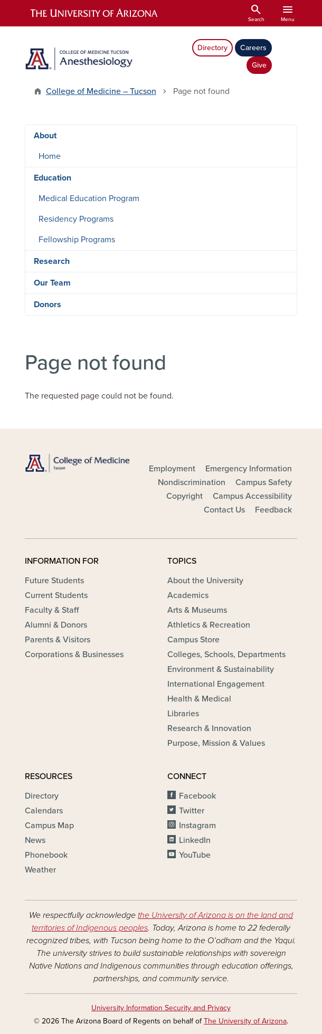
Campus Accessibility (252, 496)
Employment (172, 468)
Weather (40, 870)
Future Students (54, 580)
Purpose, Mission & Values (216, 743)
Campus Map (49, 825)
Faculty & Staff (52, 610)
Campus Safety (263, 482)
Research (52, 261)
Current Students (56, 595)
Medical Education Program (89, 198)
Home (50, 156)
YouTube (195, 855)
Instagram (197, 825)
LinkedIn (195, 840)
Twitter (191, 810)
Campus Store (193, 639)
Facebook (197, 796)
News (35, 840)
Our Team (52, 283)
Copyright (184, 496)
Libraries (183, 713)
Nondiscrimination (191, 482)
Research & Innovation (209, 728)
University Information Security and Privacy (161, 1007)
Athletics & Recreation (208, 625)
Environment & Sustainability (220, 669)
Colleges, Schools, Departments (226, 654)
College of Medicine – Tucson (101, 91)
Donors (47, 304)
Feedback (273, 510)
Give (259, 65)
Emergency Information (248, 468)
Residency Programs (76, 219)
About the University (205, 580)
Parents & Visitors (57, 639)
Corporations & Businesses (74, 654)
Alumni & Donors (56, 625)
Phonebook (46, 855)
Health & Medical (199, 699)
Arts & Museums (197, 610)
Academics (188, 595)
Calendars (44, 810)
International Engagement (215, 684)
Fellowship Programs (77, 239)
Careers (253, 47)
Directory (212, 47)
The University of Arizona (245, 1021)
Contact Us (224, 510)
